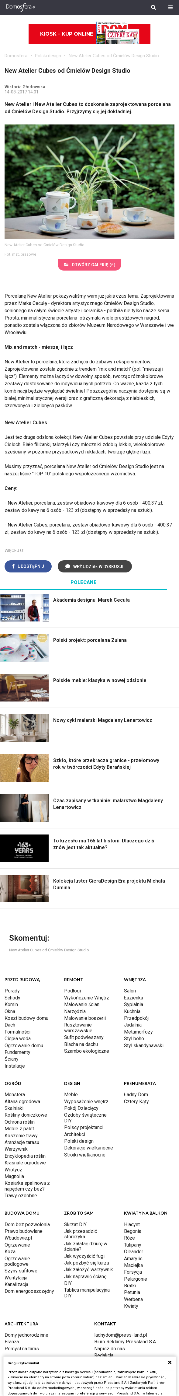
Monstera (15, 1094)
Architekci (74, 1134)
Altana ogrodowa (22, 1101)
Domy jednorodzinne (26, 1335)
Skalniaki (14, 1108)
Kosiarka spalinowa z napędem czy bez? (27, 1185)
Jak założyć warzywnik (88, 1269)
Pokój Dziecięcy (81, 1108)
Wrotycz (13, 1170)
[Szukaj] (153, 7)
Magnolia (14, 1176)
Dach (10, 1025)
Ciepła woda (18, 1038)
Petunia (132, 1292)
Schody (12, 998)
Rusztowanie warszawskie (78, 1027)
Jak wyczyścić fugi (84, 1256)
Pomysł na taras (22, 1349)
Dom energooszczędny (29, 1291)
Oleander (133, 1251)
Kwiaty (131, 1306)
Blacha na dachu (81, 1044)
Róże (129, 1238)
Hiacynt (132, 1224)
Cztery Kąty (136, 1101)
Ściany (12, 1059)
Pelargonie (135, 1279)
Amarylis (133, 1258)
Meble (71, 1094)
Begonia (132, 1231)
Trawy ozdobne (21, 1195)
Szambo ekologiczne (86, 1051)
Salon (130, 991)
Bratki (130, 1286)
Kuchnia (132, 1011)
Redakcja (103, 1355)
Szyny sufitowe (21, 1271)
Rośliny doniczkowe (26, 1115)
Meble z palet (19, 1129)
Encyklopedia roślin (25, 1156)
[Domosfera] (20, 7)
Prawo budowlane (24, 1231)
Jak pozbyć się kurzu (86, 1263)
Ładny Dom (136, 1094)
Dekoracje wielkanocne (88, 1148)
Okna (10, 1011)
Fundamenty (17, 1052)
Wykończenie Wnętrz (86, 998)
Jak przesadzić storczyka (80, 1234)
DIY (68, 1283)
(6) (89, 264)
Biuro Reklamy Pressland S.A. (125, 1342)
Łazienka (133, 998)
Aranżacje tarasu (22, 1142)
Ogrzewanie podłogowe (17, 1261)
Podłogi (72, 991)
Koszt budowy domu (26, 1018)
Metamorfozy (138, 1032)
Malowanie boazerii (85, 1018)
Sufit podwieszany (84, 1037)
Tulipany (132, 1245)
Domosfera (16, 55)
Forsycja (133, 1272)
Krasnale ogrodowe (25, 1163)
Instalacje (15, 1066)
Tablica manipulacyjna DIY (87, 1292)
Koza (10, 1251)
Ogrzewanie (17, 1245)
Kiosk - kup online (90, 34)
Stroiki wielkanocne (84, 1155)
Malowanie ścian (81, 1004)
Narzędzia (75, 1011)
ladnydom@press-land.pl (120, 1335)
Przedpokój (136, 1018)
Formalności (17, 1032)
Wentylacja (16, 1278)
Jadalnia (133, 1025)
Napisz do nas (109, 1349)
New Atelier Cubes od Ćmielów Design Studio (114, 55)
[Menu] (170, 7)
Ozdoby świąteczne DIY (85, 1117)
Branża (12, 1342)
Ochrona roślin (20, 1122)
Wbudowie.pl (18, 1238)
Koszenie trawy (21, 1136)
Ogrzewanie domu (24, 1045)
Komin (11, 1004)
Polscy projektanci (83, 1127)
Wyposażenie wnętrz (86, 1101)
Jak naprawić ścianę (85, 1276)
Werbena (133, 1299)
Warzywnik (16, 1149)
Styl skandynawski (144, 1045)
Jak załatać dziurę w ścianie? (85, 1246)
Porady (12, 991)
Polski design (48, 55)
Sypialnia (133, 1004)
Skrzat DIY (75, 1224)
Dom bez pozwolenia (27, 1224)
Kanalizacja (16, 1284)
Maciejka (133, 1265)
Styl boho (134, 1038)
